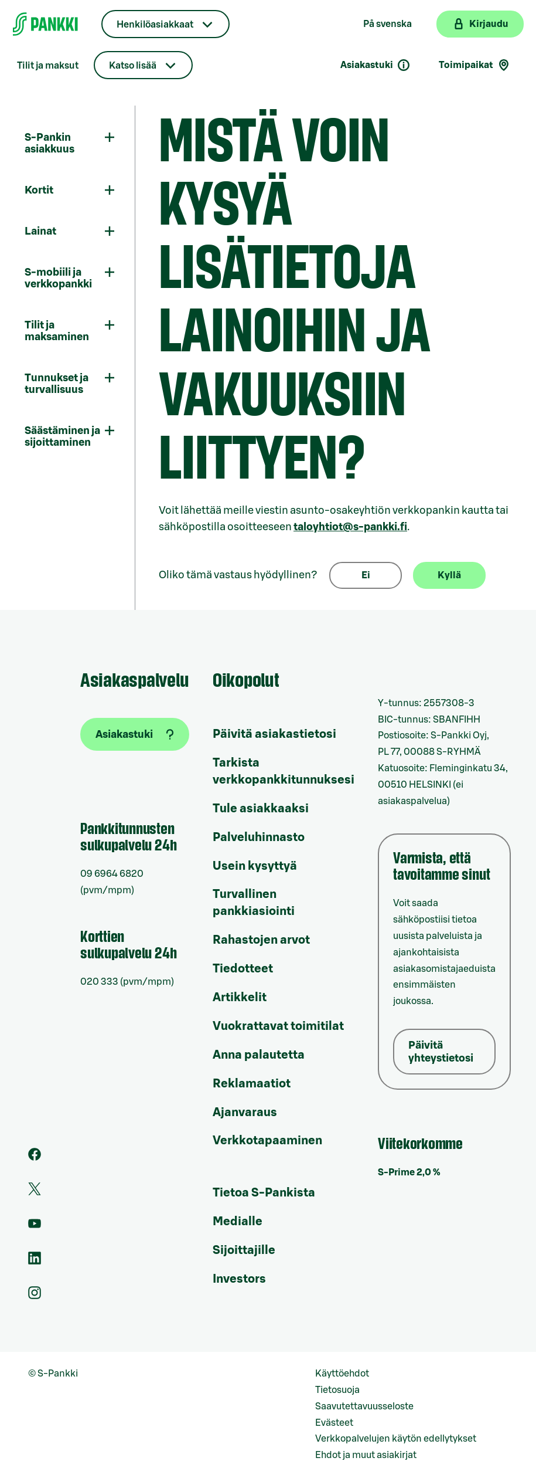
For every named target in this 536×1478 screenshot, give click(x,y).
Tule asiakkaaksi (261, 809)
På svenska (387, 24)
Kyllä (449, 575)
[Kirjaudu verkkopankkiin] (480, 24)
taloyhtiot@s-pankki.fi (350, 526)
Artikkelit (240, 998)
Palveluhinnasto (259, 837)
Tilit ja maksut (47, 65)
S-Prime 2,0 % (409, 1172)
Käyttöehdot (342, 1373)
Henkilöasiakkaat (155, 24)
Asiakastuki (375, 65)
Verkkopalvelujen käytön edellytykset (395, 1438)
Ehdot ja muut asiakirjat (365, 1455)
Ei (365, 575)
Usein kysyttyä (255, 866)
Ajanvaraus (245, 1112)
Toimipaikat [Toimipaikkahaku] (475, 65)
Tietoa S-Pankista (264, 1193)
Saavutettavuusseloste (364, 1406)
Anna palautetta (259, 1055)
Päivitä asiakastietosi (274, 734)
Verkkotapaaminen (267, 1141)
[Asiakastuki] (134, 734)
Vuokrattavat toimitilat (278, 1026)
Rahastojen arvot (261, 940)
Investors (239, 1279)
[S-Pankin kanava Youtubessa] (34, 1227)
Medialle (237, 1222)
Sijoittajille (244, 1250)
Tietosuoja (337, 1390)
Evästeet (334, 1423)
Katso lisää (132, 65)
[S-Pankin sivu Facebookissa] (34, 1157)
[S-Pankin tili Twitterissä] (34, 1192)
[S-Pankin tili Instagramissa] (34, 1296)
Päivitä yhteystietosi (440, 1051)
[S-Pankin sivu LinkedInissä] (34, 1261)
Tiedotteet (243, 969)
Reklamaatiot (252, 1084)
